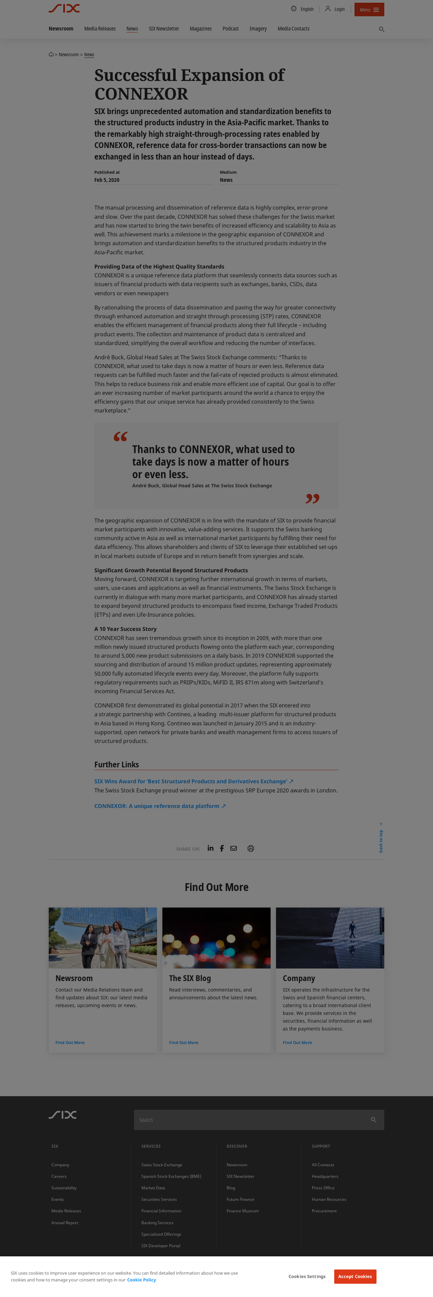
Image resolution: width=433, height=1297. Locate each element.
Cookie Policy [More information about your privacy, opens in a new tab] (141, 1280)
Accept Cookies (355, 1276)
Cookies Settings (307, 1276)
